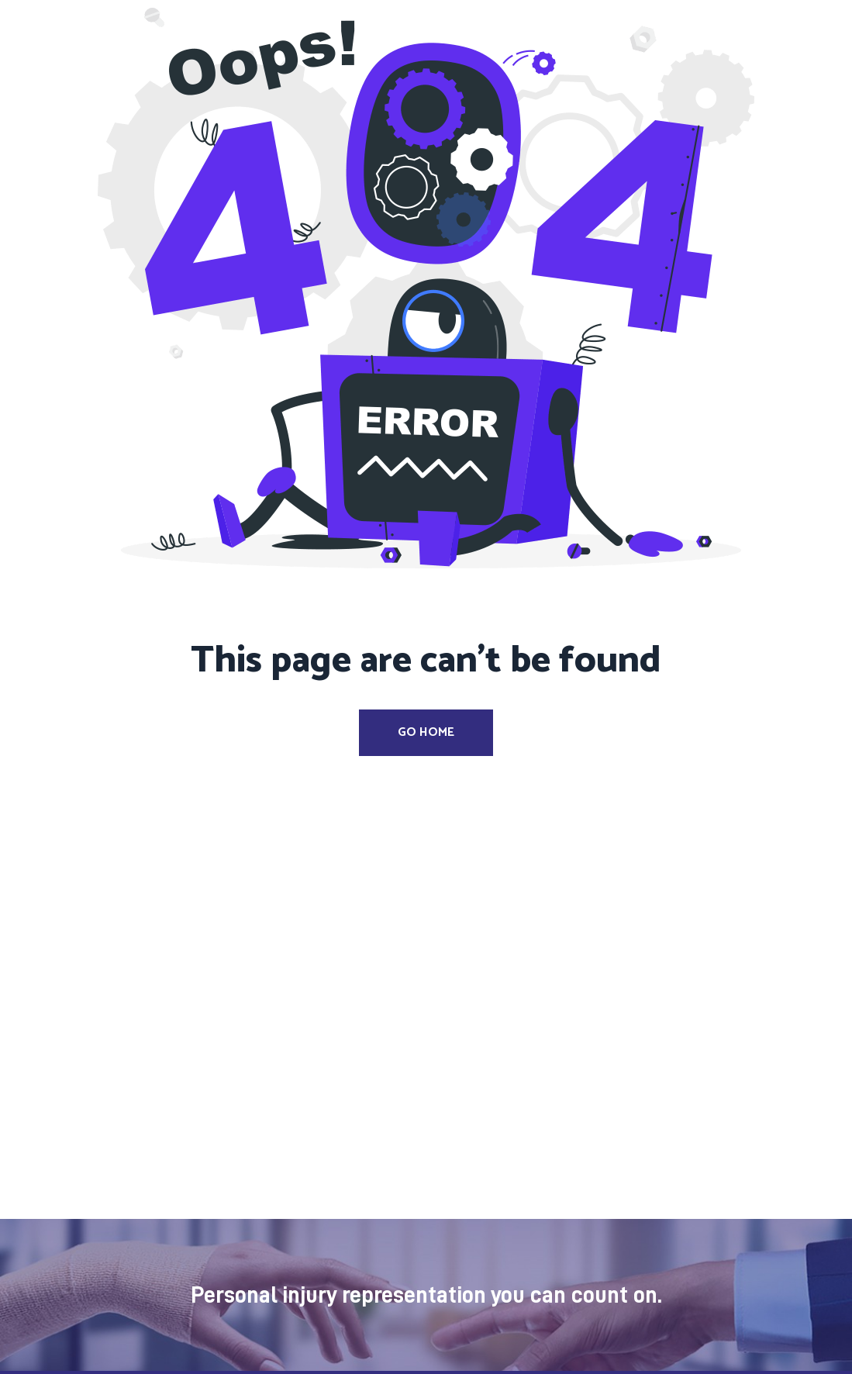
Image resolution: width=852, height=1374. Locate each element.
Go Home (426, 732)
